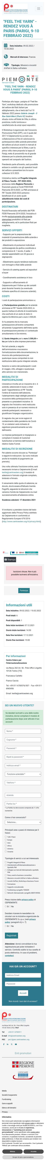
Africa (9, 846)
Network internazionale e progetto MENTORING (23, 893)
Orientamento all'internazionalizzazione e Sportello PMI (21, 866)
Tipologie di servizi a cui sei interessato (22, 858)
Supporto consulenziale (15, 887)
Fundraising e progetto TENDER (18, 890)
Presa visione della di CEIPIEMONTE (20, 901)
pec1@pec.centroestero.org (18, 1039)
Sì (8, 906)
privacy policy (28, 900)
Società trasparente (9, 1095)
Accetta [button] (33, 1151)
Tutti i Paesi (11, 837)
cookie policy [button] (34, 1132)
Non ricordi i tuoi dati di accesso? (23, 1001)
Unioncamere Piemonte (23, 1076)
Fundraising (6, 1099)
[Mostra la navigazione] (38, 8)
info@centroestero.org (16, 1036)
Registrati (11, 935)
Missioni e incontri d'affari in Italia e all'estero (23, 878)
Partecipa (24, 590)
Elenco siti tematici (9, 1108)
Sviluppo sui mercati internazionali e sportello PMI (23, 871)
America (10, 849)
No (12, 906)
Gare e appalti (7, 1103)
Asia (8, 843)
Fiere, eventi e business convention (19, 875)
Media (4, 1091)
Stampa (10, 559)
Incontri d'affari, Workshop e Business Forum (23, 881)
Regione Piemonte (23, 1064)
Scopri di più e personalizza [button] (23, 1157)
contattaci (9, 955)
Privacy (5, 1112)
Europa (9, 840)
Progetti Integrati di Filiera (16, 862)
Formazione (11, 884)
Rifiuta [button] (12, 1151)
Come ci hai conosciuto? (15, 817)
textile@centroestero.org (12, 472)
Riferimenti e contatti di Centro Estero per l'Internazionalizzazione (21, 1017)
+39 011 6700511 (15, 1032)
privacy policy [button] (30, 1123)
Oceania (10, 852)
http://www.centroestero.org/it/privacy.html (21, 521)
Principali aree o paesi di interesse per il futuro (22, 831)
